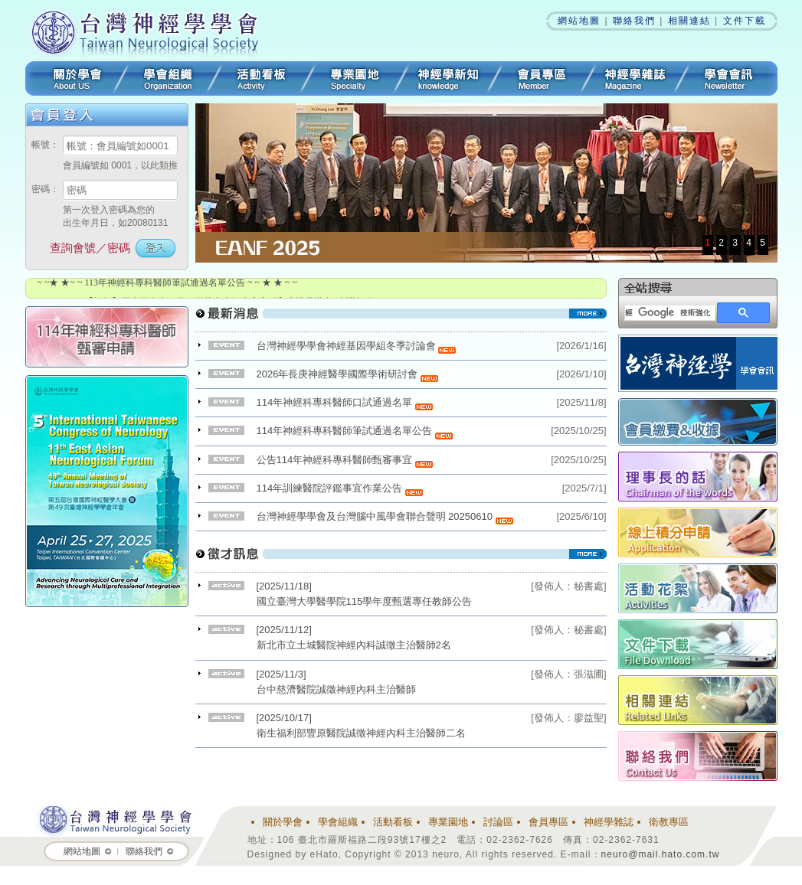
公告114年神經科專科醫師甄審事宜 (345, 459)
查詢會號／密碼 (90, 247)
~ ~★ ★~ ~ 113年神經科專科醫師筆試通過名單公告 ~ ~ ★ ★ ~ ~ (168, 282)
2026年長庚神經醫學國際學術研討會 (348, 374)
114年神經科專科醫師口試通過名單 (345, 402)
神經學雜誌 (635, 78)
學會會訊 (729, 78)
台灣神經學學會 (149, 30)
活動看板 (261, 78)
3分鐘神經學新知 (448, 78)
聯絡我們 (634, 20)
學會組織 (167, 78)
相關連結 (689, 20)
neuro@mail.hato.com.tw (660, 854)
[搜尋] (668, 313)
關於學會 (73, 78)
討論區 (498, 822)
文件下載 (744, 20)
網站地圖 (579, 20)
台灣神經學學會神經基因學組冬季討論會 (357, 345)
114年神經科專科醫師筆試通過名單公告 (355, 430)
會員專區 (541, 78)
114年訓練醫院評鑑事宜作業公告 (340, 488)
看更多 (401, 319)
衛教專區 (669, 822)
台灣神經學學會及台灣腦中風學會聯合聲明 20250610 (385, 516)
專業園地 (354, 78)
